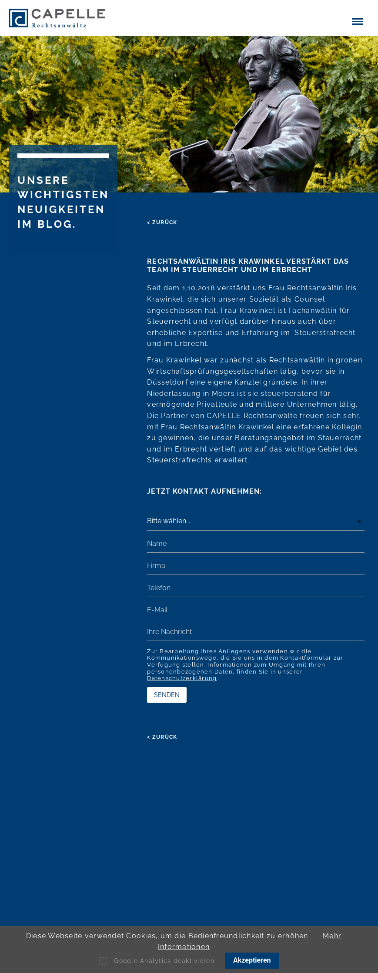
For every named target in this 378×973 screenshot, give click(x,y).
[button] (357, 21)
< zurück (162, 222)
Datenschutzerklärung (182, 678)
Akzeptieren (252, 960)
